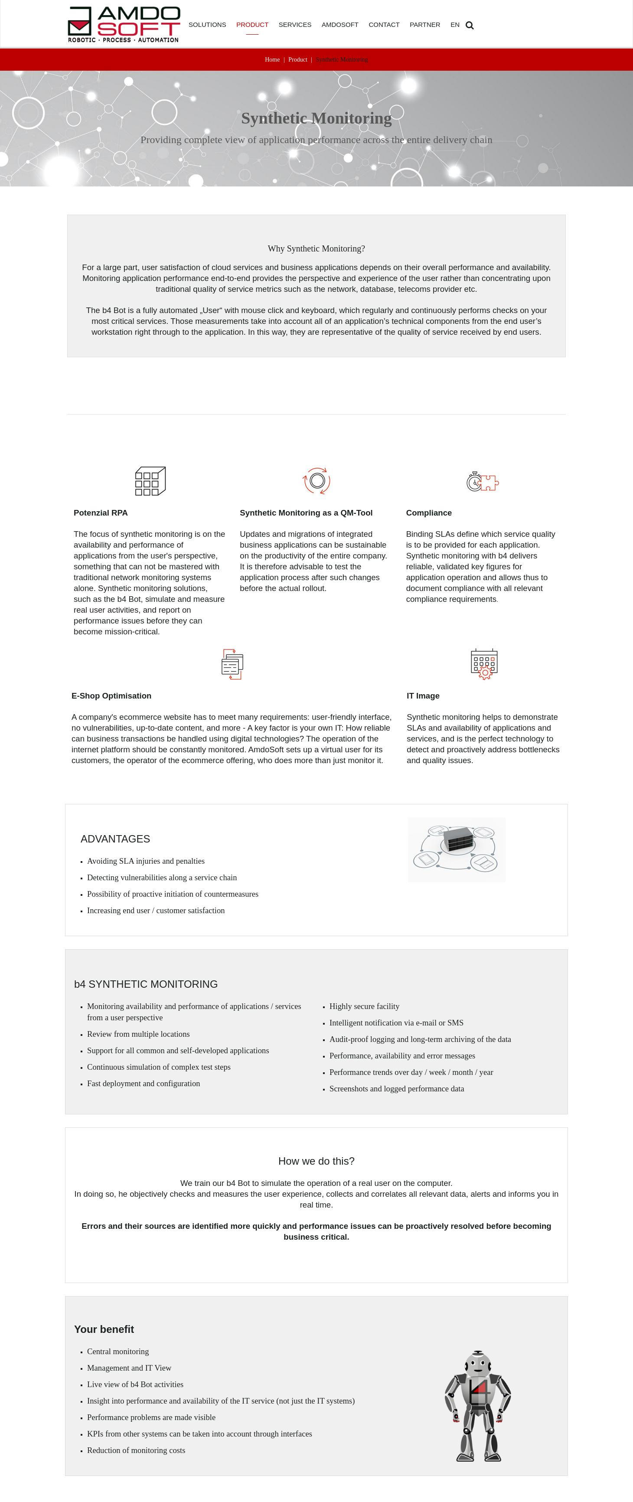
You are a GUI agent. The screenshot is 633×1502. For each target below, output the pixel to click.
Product (297, 59)
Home (272, 59)
